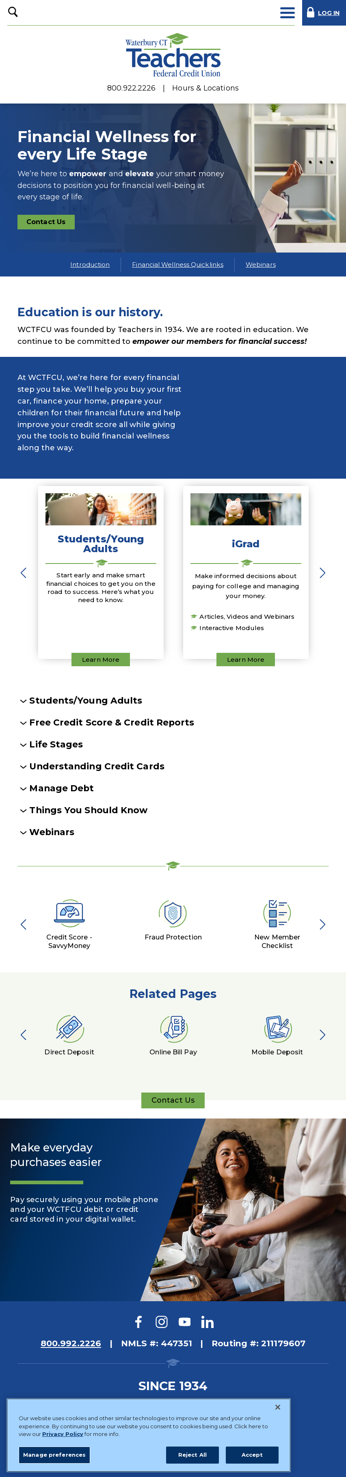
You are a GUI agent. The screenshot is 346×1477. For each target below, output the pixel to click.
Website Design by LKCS (241, 1459)
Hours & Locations (205, 88)
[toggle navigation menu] (287, 13)
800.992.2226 (71, 1343)
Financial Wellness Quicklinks (177, 264)
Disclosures (125, 1402)
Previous (25, 572)
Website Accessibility (247, 1402)
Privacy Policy (179, 1402)
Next (320, 572)
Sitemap (80, 1402)
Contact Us (50, 223)
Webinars (261, 264)
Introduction (90, 264)
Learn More (100, 659)
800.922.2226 (131, 88)
